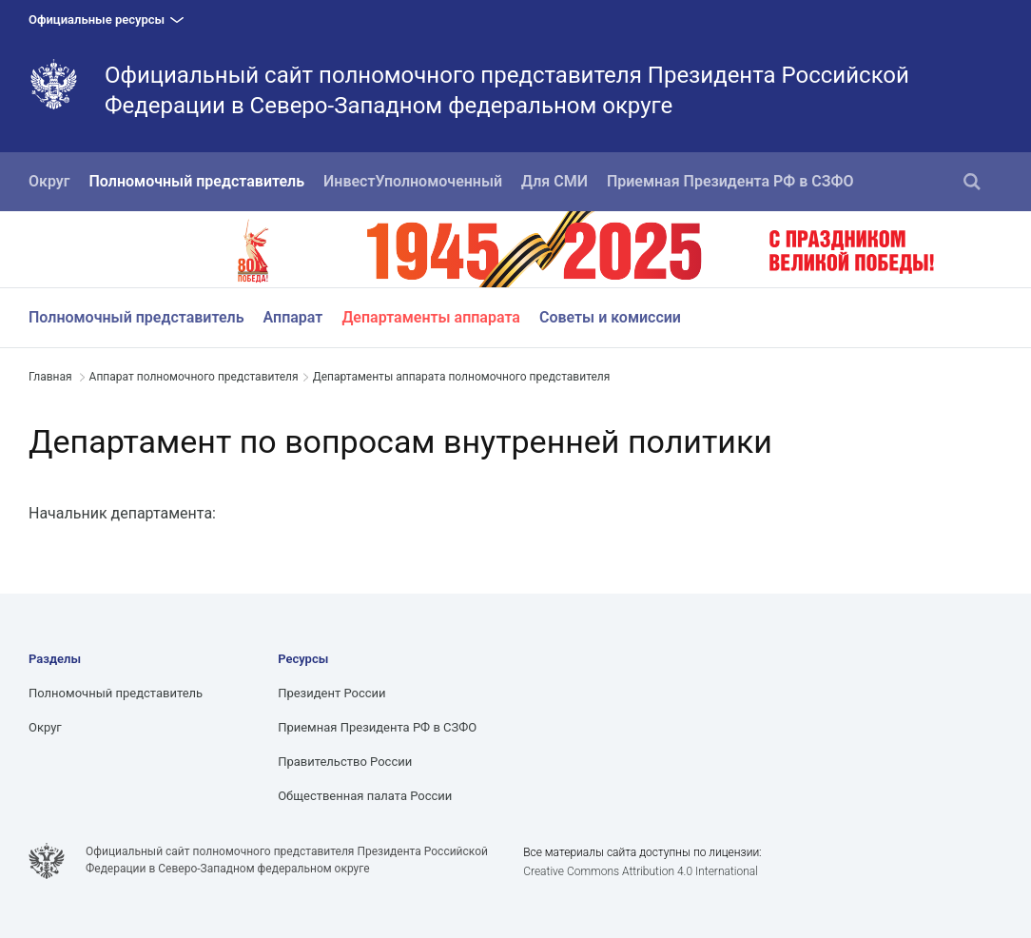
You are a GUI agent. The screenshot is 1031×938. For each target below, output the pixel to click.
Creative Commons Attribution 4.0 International (640, 871)
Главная (50, 376)
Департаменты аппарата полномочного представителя (462, 376)
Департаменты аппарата (430, 317)
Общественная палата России (365, 796)
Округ (49, 181)
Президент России (331, 693)
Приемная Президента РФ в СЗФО (730, 181)
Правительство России (345, 761)
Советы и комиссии (610, 317)
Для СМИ (554, 181)
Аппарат (293, 317)
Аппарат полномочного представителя (194, 376)
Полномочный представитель (197, 181)
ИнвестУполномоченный (412, 181)
